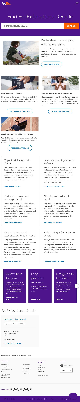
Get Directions (12, 343)
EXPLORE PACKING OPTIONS (54, 186)
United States (66, 365)
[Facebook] (14, 389)
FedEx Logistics (43, 375)
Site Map (28, 399)
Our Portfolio (5, 367)
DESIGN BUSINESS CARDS (13, 222)
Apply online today (15, 298)
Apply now (36, 299)
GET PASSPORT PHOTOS (18, 110)
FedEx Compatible (41, 366)
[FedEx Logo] (6, 3)
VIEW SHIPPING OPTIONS (53, 222)
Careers (3, 371)
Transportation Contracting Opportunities (5, 375)
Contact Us (26, 373)
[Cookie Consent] (38, 399)
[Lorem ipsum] (66, 370)
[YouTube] (27, 389)
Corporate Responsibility (27, 367)
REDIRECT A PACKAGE (18, 147)
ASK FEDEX (73, 396)
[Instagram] (21, 389)
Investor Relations (6, 369)
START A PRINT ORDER (12, 186)
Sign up (59, 299)
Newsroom (26, 371)
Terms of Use (50, 399)
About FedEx (5, 364)
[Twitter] (17, 389)
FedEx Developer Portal (41, 371)
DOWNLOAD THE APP (58, 110)
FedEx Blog (26, 364)
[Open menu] (77, 3)
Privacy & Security (62, 399)
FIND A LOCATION (50, 63)
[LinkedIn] (24, 389)
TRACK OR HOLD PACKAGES (54, 261)
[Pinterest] (31, 389)
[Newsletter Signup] (11, 389)
